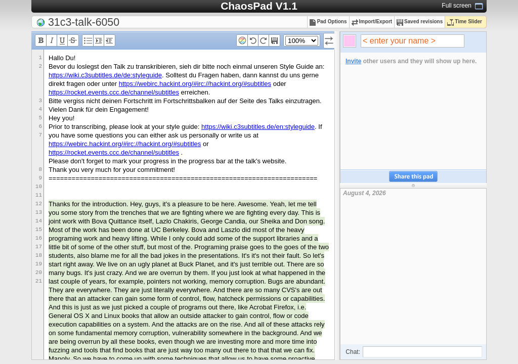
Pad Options (328, 21)
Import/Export (372, 21)
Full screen (456, 5)
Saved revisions (420, 21)
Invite (353, 61)
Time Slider (464, 21)
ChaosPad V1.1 (259, 6)
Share (413, 177)
